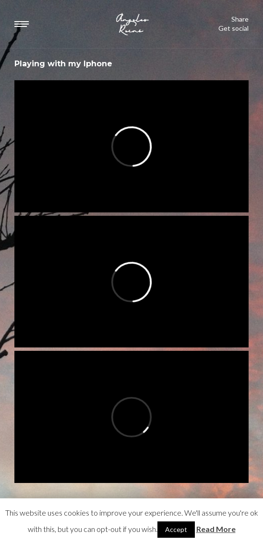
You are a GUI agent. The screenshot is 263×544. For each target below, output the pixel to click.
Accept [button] (176, 529)
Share (240, 19)
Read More (216, 528)
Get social (233, 28)
